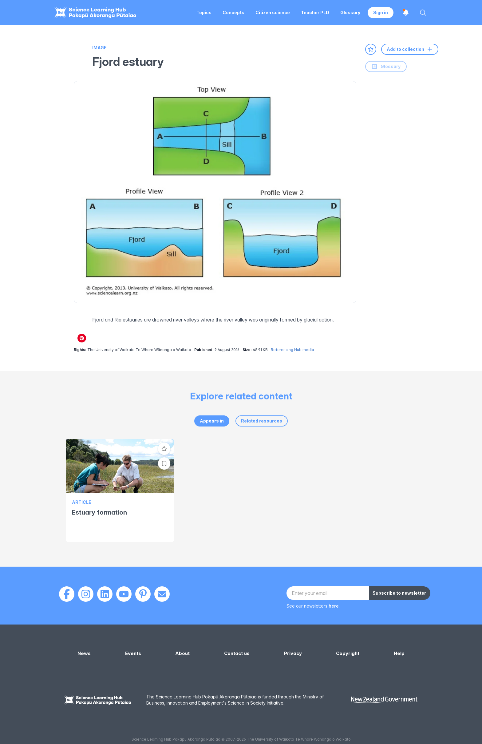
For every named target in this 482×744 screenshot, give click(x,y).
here (334, 606)
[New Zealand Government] (384, 700)
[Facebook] (66, 594)
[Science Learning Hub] (98, 700)
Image (99, 47)
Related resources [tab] (261, 420)
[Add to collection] (164, 463)
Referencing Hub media (292, 349)
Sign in (380, 12)
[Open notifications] (406, 13)
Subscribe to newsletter (399, 593)
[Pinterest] (143, 594)
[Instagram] (85, 594)
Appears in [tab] (212, 420)
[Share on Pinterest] (81, 338)
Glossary (386, 66)
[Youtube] (124, 594)
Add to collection (410, 49)
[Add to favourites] (370, 49)
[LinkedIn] (105, 594)
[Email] (162, 594)
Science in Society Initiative (255, 703)
